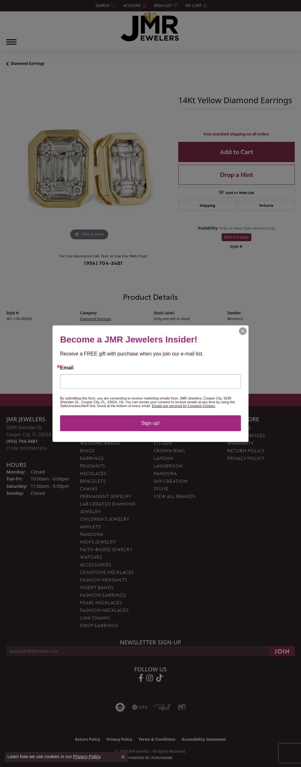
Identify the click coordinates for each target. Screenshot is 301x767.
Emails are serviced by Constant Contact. (184, 406)
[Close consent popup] (123, 757)
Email (67, 367)
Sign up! (150, 423)
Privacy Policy (86, 756)
